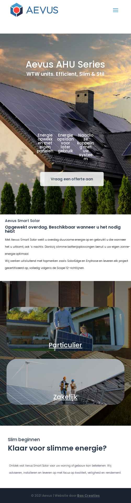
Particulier (65, 345)
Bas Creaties (88, 495)
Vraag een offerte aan (72, 179)
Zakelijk (65, 397)
